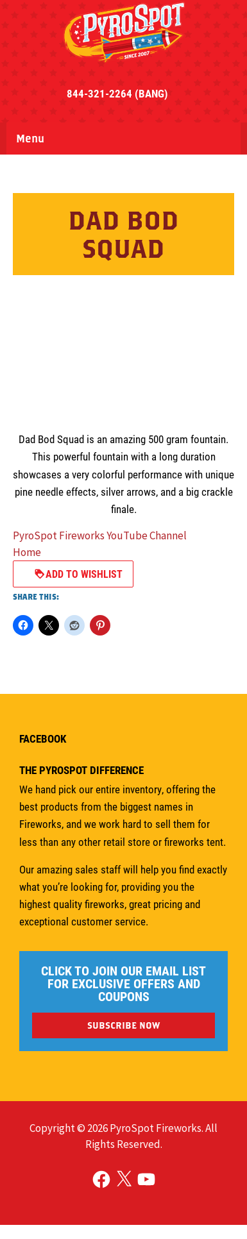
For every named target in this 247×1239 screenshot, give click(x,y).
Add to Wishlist (78, 573)
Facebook (42, 738)
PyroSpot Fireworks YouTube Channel (100, 535)
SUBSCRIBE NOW (123, 1025)
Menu (30, 138)
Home (27, 552)
